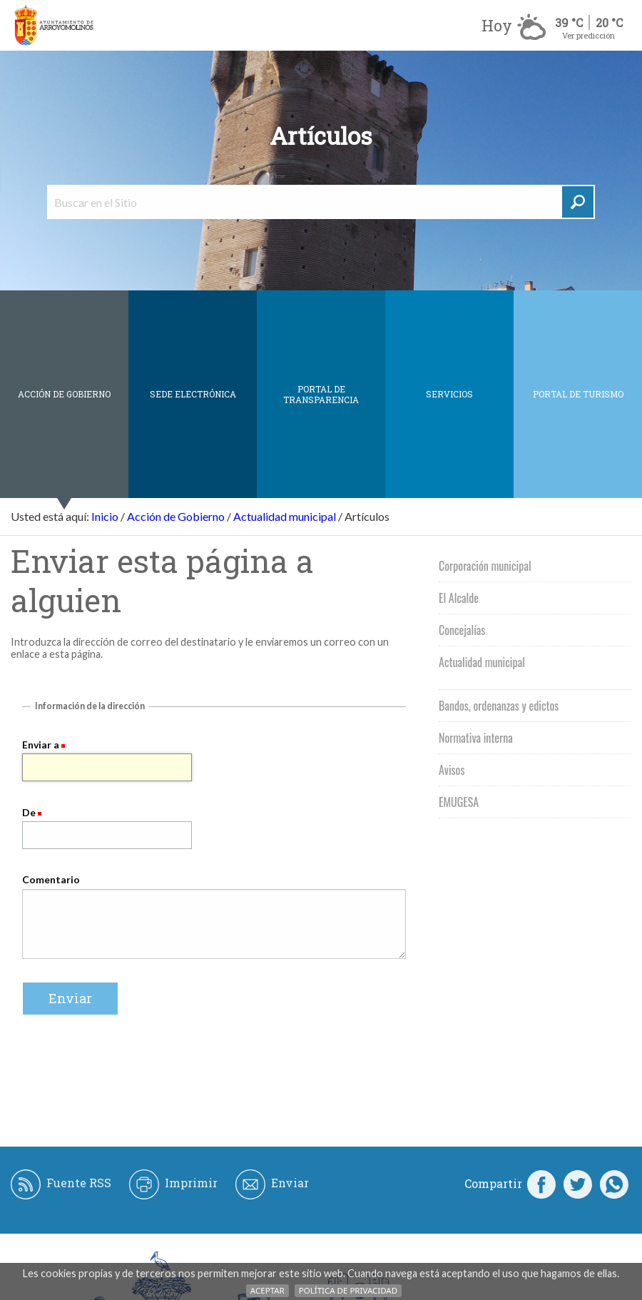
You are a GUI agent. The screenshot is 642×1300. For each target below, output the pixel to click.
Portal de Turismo (578, 394)
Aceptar (267, 1290)
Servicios (449, 394)
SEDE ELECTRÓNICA (193, 394)
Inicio (104, 516)
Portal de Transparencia (321, 394)
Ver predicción (588, 35)
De (29, 812)
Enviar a (40, 744)
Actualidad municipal (284, 516)
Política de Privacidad (348, 1290)
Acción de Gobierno (64, 394)
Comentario (51, 879)
